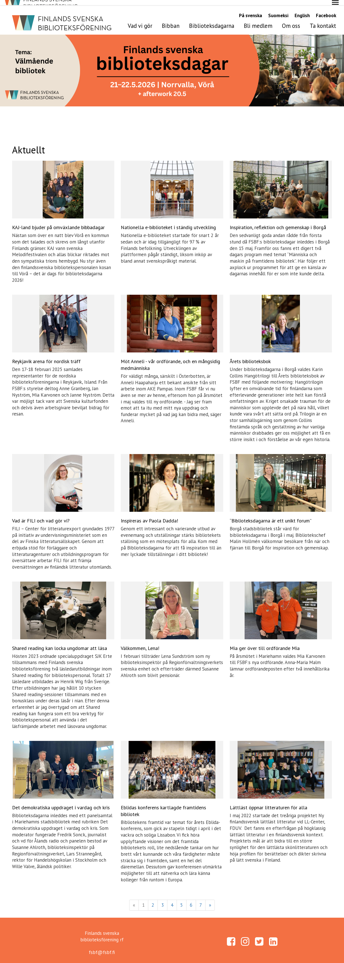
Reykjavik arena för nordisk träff (46, 356)
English (302, 10)
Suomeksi (278, 10)
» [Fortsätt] (210, 900)
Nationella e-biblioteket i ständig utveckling (168, 222)
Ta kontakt (323, 20)
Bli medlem (258, 20)
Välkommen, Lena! (140, 643)
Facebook (326, 10)
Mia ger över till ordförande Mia (265, 643)
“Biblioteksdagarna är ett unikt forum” (270, 515)
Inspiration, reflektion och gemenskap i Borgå (278, 222)
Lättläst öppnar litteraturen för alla (268, 802)
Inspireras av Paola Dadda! (149, 515)
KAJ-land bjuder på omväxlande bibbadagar (58, 222)
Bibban (170, 20)
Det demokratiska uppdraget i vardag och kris (61, 802)
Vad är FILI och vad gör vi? (41, 515)
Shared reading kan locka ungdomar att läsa (59, 643)
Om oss (291, 20)
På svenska (250, 10)
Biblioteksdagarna (211, 20)
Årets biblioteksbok (250, 356)
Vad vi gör (140, 20)
